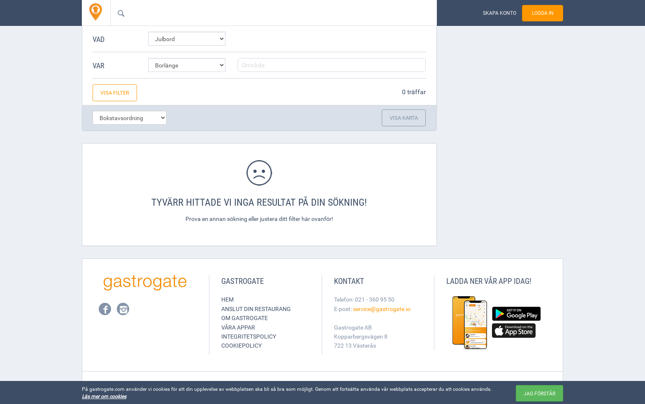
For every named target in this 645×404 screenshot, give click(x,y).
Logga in (543, 12)
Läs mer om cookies (104, 396)
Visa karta (404, 117)
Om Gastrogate (244, 318)
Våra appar (238, 327)
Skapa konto (499, 12)
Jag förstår (539, 393)
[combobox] (260, 13)
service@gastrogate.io (382, 309)
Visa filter (114, 92)
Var (98, 65)
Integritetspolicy (248, 336)
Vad (98, 39)
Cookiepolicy (241, 345)
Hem (227, 299)
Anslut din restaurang (256, 309)
